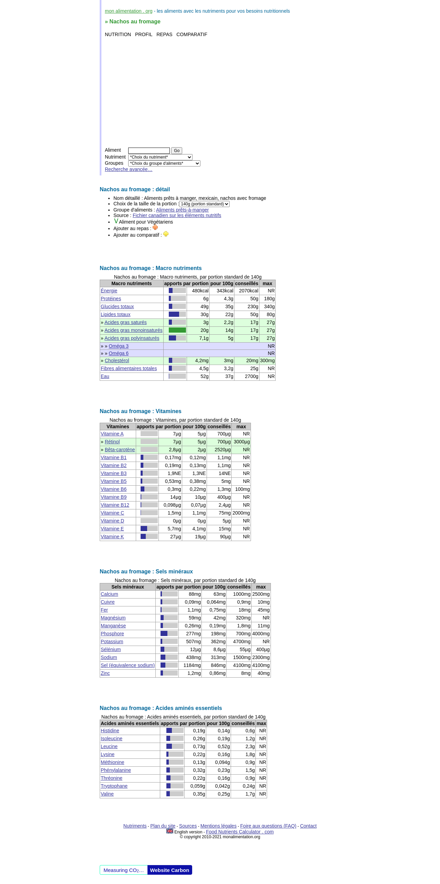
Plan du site (162, 826)
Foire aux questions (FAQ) (268, 826)
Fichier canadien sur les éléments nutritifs (177, 215)
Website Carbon (169, 870)
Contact (308, 826)
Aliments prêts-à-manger (182, 210)
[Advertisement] (221, 92)
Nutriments (135, 826)
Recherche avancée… (129, 169)
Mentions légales (218, 826)
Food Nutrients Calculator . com (240, 831)
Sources (188, 826)
